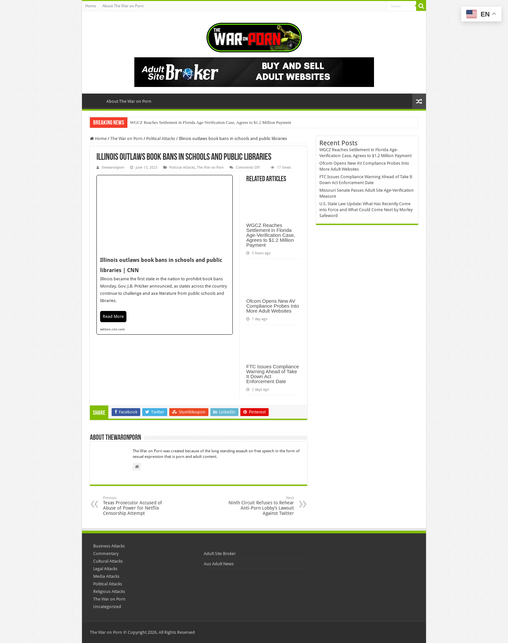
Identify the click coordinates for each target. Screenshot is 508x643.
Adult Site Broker (220, 553)
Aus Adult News (219, 563)
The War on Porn (126, 138)
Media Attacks (106, 576)
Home (90, 6)
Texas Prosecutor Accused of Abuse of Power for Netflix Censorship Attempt (137, 506)
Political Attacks (160, 138)
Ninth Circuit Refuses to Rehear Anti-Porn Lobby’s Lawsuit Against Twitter (260, 506)
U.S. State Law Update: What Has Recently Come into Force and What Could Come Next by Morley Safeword (366, 209)
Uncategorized (107, 606)
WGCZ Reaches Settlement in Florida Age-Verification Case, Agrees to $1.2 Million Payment (210, 122)
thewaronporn (113, 167)
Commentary (106, 553)
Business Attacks (109, 546)
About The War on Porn (123, 6)
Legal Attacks (105, 568)
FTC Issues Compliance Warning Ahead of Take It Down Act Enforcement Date (272, 374)
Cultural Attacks (108, 561)
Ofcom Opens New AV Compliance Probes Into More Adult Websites (272, 306)
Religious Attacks (109, 591)
